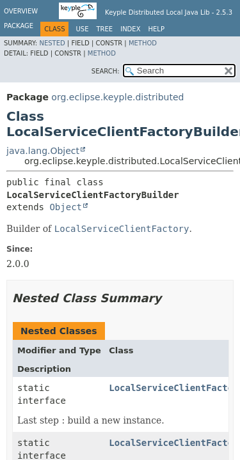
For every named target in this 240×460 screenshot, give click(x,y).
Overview (21, 11)
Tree (104, 29)
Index (130, 29)
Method (143, 43)
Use (82, 29)
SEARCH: (106, 71)
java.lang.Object (42, 151)
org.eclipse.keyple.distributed (117, 97)
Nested (52, 43)
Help (156, 29)
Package (18, 25)
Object (65, 207)
